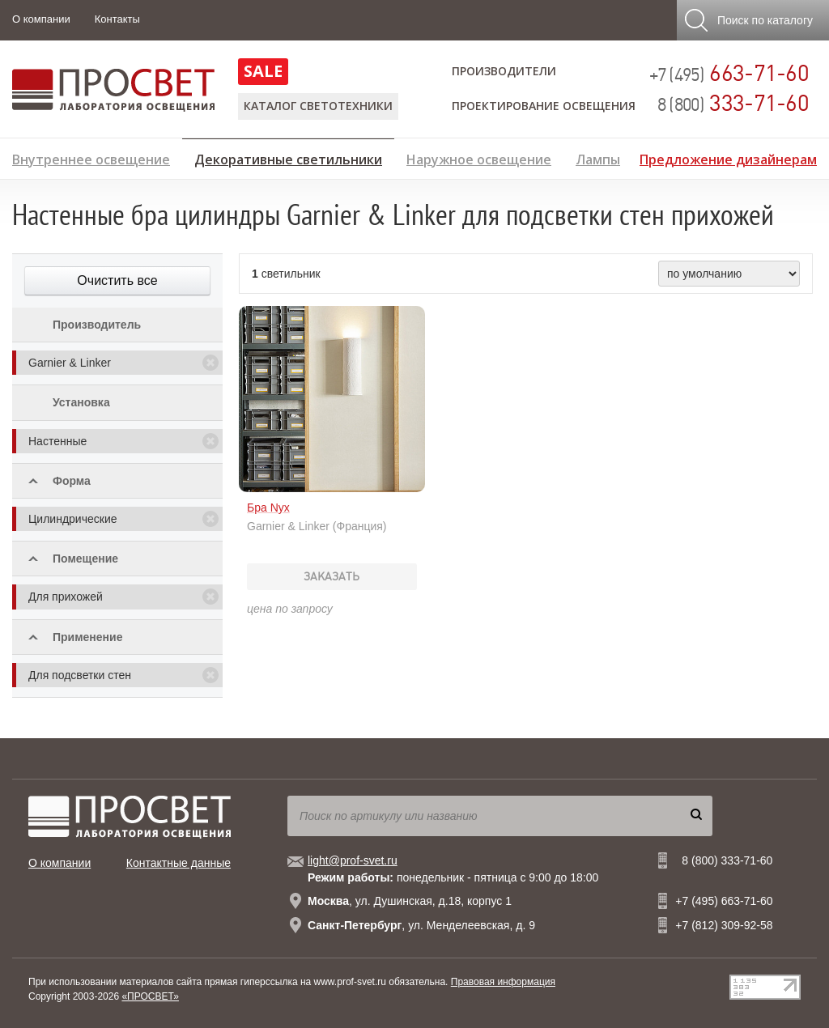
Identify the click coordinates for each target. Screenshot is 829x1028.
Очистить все (117, 280)
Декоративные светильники (288, 157)
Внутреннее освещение (91, 157)
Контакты (117, 19)
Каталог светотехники (318, 105)
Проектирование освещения (544, 105)
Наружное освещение (478, 157)
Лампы (598, 157)
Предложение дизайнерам (728, 157)
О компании (41, 19)
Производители (504, 71)
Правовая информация (503, 982)
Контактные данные (178, 862)
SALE (263, 71)
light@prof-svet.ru (352, 860)
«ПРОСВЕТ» (150, 996)
